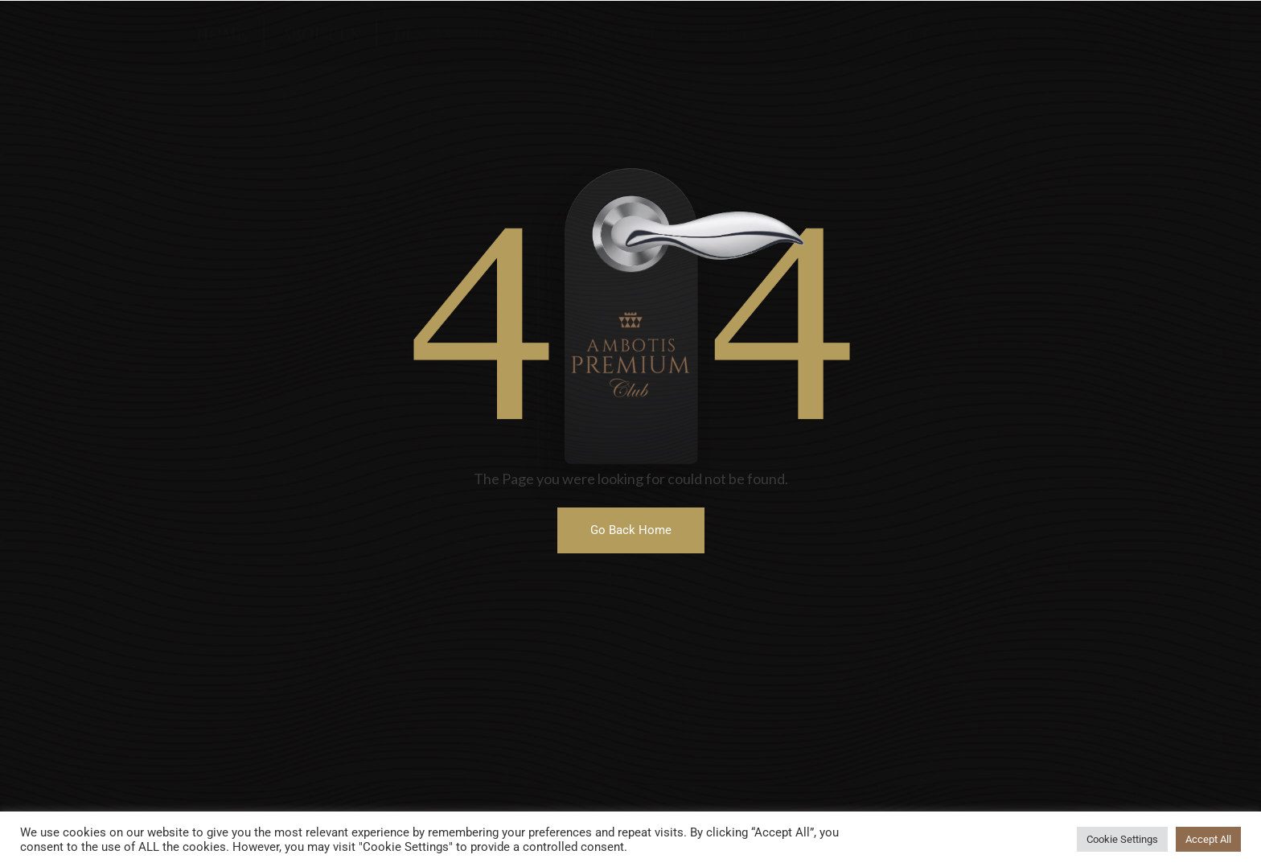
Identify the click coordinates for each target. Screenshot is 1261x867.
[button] (631, 530)
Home (221, 33)
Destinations (452, 33)
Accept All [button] (1208, 839)
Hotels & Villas (617, 33)
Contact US (1014, 33)
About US (320, 33)
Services (760, 33)
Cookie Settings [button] (1122, 839)
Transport (881, 33)
